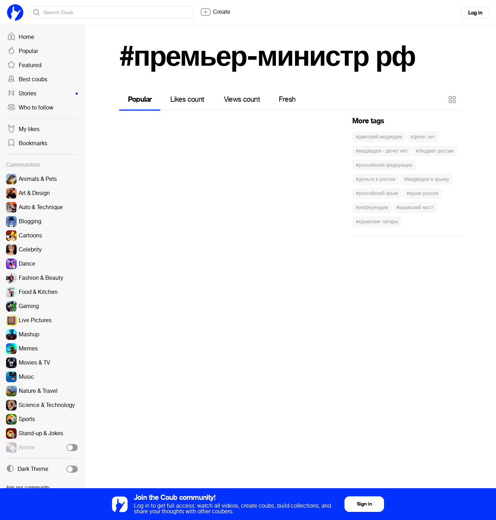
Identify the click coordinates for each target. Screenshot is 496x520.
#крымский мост (414, 207)
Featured (24, 65)
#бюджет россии (435, 151)
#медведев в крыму (426, 179)
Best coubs (27, 79)
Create (215, 12)
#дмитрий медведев (379, 137)
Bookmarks (27, 143)
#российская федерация (384, 165)
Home (20, 37)
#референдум (372, 207)
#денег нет (423, 137)
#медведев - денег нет (381, 151)
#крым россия (423, 193)
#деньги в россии (376, 179)
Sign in (364, 504)
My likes (23, 129)
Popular (22, 51)
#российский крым (377, 193)
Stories (42, 94)
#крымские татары (377, 221)
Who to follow (30, 108)
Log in (475, 12)
